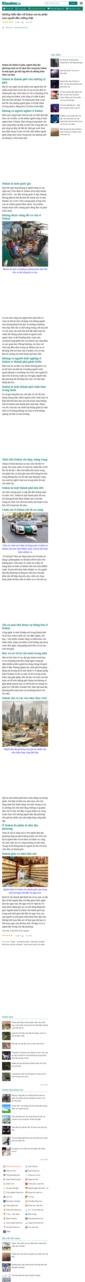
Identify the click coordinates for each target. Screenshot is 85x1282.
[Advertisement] (25, 46)
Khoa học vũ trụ (73, 9)
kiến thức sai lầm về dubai (12, 944)
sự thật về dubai (23, 941)
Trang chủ (8, 8)
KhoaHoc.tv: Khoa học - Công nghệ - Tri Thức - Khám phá (13, 3)
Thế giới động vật (55, 9)
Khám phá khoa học (36, 9)
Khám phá (9, 27)
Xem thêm (44, 1084)
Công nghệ (20, 9)
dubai (13, 941)
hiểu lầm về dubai (37, 941)
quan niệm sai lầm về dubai (34, 944)
